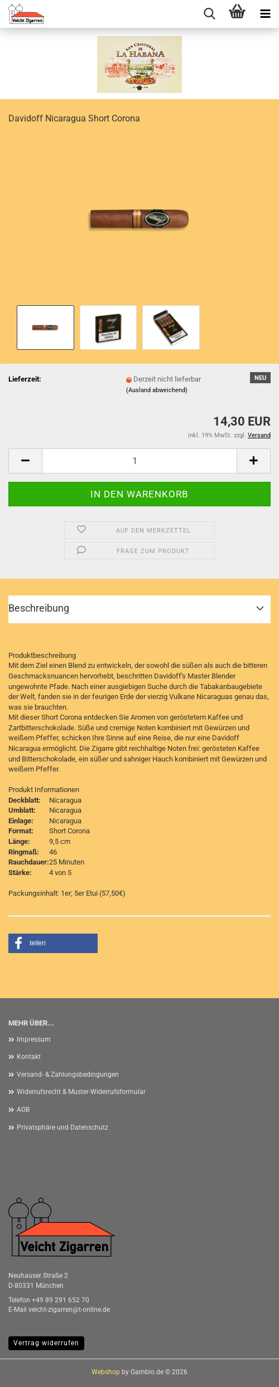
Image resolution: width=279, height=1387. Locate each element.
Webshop (106, 1372)
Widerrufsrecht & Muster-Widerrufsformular (81, 1092)
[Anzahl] (139, 460)
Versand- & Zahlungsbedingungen (68, 1074)
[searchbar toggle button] (209, 14)
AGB (23, 1109)
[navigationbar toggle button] (265, 14)
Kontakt (29, 1057)
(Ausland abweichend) (156, 390)
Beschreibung (38, 608)
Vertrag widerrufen (46, 1343)
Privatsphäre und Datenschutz (62, 1127)
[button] (25, 460)
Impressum (34, 1039)
